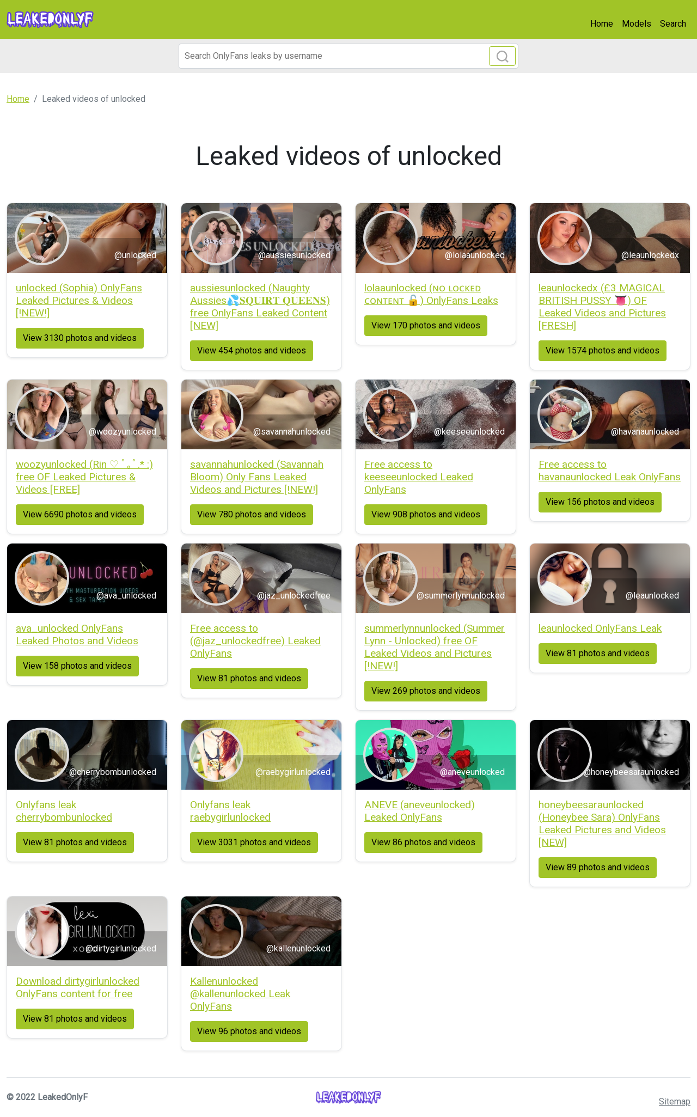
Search (673, 24)
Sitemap (674, 1101)
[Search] (348, 56)
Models (636, 24)
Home (601, 24)
